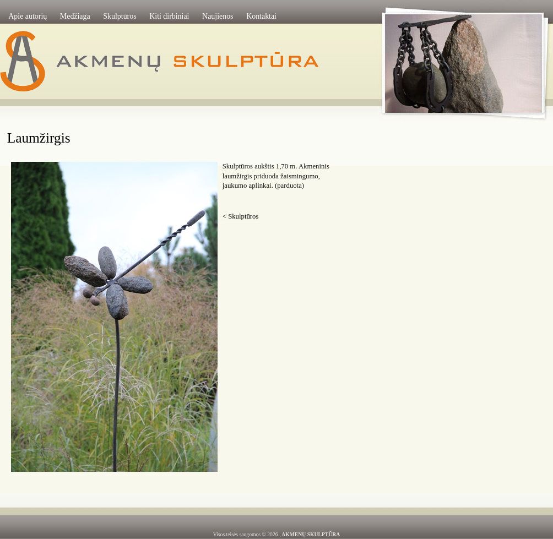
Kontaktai (261, 16)
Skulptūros (119, 16)
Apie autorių (27, 16)
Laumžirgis (39, 138)
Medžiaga (75, 16)
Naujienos (217, 16)
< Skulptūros (241, 216)
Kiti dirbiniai (169, 16)
